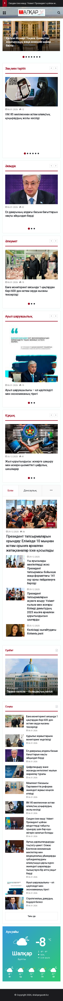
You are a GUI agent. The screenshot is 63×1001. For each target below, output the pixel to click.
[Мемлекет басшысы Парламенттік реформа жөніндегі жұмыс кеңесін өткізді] (14, 787)
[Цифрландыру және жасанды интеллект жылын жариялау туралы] (14, 771)
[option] (31, 36)
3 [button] (29, 57)
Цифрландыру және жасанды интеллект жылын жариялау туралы (41, 770)
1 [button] (24, 57)
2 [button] (26, 57)
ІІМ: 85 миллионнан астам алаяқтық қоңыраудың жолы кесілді (40, 806)
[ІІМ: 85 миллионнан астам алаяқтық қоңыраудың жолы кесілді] (31, 92)
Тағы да (31, 916)
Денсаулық (30, 490)
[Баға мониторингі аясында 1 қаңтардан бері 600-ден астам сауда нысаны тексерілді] (31, 264)
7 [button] (39, 57)
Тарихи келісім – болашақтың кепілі (30, 691)
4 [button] (31, 57)
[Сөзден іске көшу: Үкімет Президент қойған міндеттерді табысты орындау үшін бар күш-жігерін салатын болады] (14, 823)
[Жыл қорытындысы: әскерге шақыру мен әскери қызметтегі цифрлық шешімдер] (31, 439)
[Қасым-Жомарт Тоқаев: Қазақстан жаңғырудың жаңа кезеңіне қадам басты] (31, 36)
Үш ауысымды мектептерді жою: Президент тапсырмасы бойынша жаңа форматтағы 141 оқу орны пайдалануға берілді (41, 572)
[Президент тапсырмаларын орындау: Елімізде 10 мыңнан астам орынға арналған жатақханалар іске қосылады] (31, 514)
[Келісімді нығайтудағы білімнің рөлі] (15, 630)
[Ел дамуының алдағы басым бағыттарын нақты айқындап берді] (31, 189)
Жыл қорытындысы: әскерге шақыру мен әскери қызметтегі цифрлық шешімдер (29, 465)
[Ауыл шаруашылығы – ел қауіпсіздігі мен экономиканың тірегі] (31, 353)
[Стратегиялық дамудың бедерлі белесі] (14, 903)
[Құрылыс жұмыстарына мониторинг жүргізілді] (14, 740)
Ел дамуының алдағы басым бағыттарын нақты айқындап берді (42, 754)
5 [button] (34, 57)
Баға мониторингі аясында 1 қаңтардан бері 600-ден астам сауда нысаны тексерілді (30, 291)
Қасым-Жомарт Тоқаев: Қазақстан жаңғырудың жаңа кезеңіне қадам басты (28, 42)
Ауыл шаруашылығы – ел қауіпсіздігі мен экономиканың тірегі (40, 886)
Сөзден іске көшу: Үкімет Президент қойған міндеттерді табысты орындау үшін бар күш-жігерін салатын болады (39, 825)
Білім (10, 490)
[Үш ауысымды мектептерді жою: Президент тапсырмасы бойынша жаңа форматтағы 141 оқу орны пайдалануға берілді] (15, 561)
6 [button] (37, 57)
